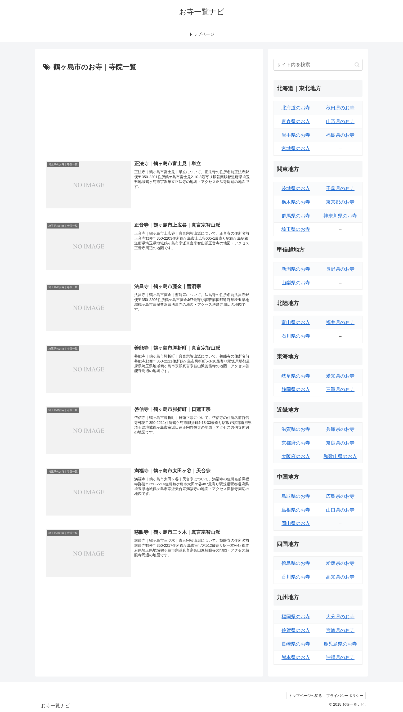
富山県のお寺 (295, 322)
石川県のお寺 (295, 336)
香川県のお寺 (295, 577)
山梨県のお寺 (295, 282)
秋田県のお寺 (340, 107)
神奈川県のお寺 (340, 215)
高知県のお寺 (340, 577)
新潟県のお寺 (295, 269)
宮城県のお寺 (295, 148)
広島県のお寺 (340, 496)
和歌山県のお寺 (340, 456)
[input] (318, 65)
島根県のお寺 (295, 510)
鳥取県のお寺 (295, 496)
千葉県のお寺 (340, 188)
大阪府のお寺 (295, 456)
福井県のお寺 (340, 322)
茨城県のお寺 (295, 188)
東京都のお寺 (340, 202)
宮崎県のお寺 (340, 630)
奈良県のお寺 (340, 443)
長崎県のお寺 (295, 644)
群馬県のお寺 (295, 215)
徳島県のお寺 (295, 563)
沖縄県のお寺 (340, 657)
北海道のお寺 (295, 107)
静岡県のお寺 (295, 389)
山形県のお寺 (340, 121)
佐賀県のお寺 (295, 630)
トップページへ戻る (303, 695)
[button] (357, 65)
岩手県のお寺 (295, 135)
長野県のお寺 (340, 269)
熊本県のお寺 (295, 657)
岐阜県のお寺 (295, 376)
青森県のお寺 (295, 121)
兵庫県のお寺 (340, 429)
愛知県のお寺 (340, 376)
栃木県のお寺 (295, 202)
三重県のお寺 (340, 389)
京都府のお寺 (295, 443)
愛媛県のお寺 (340, 563)
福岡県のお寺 (295, 616)
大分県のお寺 (340, 616)
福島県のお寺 (340, 135)
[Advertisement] (149, 113)
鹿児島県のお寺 (340, 644)
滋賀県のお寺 (295, 429)
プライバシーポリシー (344, 695)
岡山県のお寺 (295, 523)
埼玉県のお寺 (295, 229)
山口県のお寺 (340, 510)
